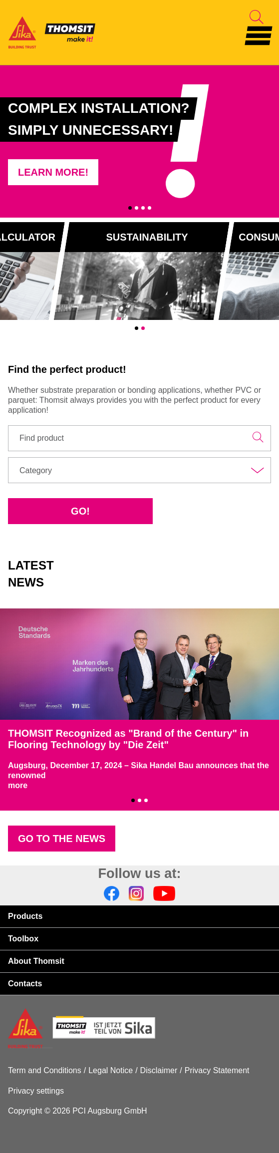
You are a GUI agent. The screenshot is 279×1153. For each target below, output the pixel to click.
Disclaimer (159, 1070)
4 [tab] (149, 208)
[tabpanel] (139, 141)
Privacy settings (36, 1091)
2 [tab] (136, 208)
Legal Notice (110, 1070)
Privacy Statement (217, 1070)
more (17, 785)
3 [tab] (143, 208)
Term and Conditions (44, 1070)
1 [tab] (130, 208)
